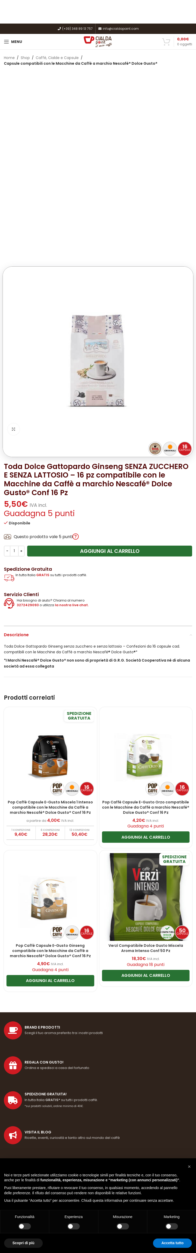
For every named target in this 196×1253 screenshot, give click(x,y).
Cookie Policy (16, 1091)
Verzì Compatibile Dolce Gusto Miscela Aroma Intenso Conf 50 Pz (145, 783)
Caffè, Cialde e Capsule (57, 57)
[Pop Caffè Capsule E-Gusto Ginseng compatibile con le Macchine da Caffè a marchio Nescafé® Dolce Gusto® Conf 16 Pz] (50, 732)
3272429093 (28, 440)
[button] (189, 1166)
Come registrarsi (19, 1134)
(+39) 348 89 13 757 (75, 28)
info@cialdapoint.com (118, 28)
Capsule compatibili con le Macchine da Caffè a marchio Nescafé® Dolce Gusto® (80, 63)
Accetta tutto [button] (172, 1243)
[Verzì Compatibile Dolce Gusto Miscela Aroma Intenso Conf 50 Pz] (146, 732)
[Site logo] (98, 41)
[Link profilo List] (98, 970)
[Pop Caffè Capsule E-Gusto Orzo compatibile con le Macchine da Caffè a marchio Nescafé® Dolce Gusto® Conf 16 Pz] (146, 589)
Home (9, 57)
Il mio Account (17, 1143)
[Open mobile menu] (13, 41)
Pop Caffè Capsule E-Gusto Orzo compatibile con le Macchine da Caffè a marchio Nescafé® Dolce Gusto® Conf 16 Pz (145, 642)
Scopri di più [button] (23, 1243)
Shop (25, 57)
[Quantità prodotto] (14, 386)
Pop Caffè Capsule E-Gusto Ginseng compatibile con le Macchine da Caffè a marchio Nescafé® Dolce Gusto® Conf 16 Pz (50, 785)
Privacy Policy (16, 1100)
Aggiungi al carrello (110, 386)
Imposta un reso (18, 1152)
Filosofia (11, 1055)
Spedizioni (13, 1064)
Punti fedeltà (15, 1073)
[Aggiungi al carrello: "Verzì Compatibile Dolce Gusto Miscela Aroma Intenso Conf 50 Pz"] (146, 810)
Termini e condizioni (22, 1082)
